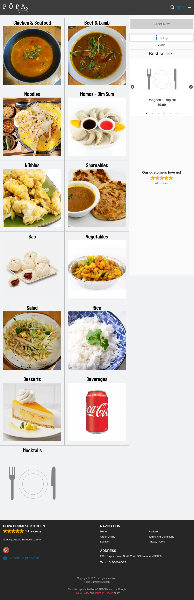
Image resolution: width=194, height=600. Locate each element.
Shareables (97, 165)
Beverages (96, 378)
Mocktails (32, 450)
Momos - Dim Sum (97, 93)
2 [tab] (152, 114)
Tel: (113, 562)
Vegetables (97, 236)
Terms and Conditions (161, 536)
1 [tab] (146, 114)
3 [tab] (159, 114)
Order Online (107, 536)
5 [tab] (171, 114)
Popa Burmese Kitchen (24, 526)
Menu (103, 531)
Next (191, 87)
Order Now (162, 24)
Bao (32, 236)
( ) (180, 7)
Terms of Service (104, 593)
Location (105, 541)
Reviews (153, 531)
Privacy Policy (157, 541)
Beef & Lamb (97, 22)
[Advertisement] (156, 143)
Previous (132, 87)
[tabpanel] (161, 87)
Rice (97, 307)
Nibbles (32, 165)
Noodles (32, 93)
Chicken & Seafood (32, 22)
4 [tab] (165, 114)
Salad (32, 307)
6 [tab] (177, 114)
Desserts (32, 378)
